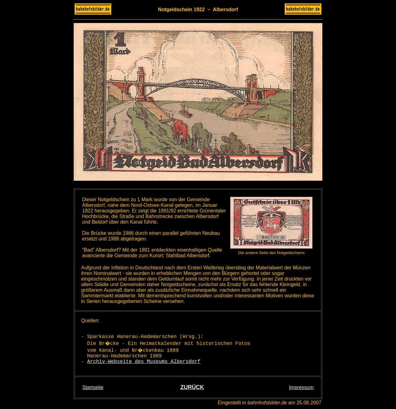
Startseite (93, 387)
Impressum (301, 387)
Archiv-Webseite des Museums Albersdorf (143, 362)
